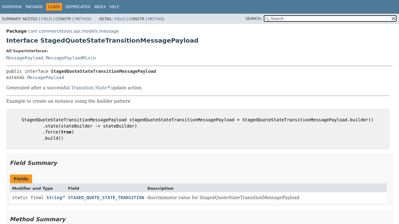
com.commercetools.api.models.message (73, 31)
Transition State (89, 87)
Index (100, 7)
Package (34, 7)
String (54, 197)
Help (114, 7)
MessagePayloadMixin (71, 57)
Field (46, 19)
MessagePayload (24, 57)
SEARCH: (254, 18)
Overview (12, 7)
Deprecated (77, 7)
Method (83, 19)
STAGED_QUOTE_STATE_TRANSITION (106, 197)
